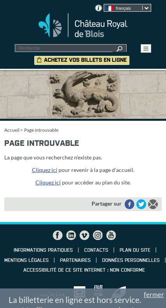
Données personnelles (131, 260)
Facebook (58, 235)
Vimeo (84, 235)
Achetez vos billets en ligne (85, 60)
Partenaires (75, 260)
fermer (154, 294)
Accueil (11, 130)
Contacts (96, 250)
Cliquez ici (44, 170)
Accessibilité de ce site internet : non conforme (84, 270)
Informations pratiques (43, 250)
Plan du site (135, 250)
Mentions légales (26, 260)
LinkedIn (71, 235)
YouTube (111, 235)
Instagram (97, 235)
